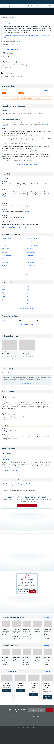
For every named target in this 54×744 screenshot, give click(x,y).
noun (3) (13, 62)
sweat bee (5, 269)
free (3, 296)
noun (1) (13, 18)
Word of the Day (27, 579)
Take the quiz (47, 697)
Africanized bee (7, 238)
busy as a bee (6, 255)
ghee (3, 300)
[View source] (37, 135)
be (3, 286)
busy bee (30, 255)
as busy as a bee (32, 238)
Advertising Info (20, 716)
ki (27, 303)
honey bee (5, 262)
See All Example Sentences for (26, 164)
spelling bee (31, 265)
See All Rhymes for (27, 308)
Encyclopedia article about (22, 486)
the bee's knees (32, 269)
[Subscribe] (49, 709)
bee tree (4, 252)
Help (6, 716)
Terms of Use (45, 716)
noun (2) (13, 53)
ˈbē (3, 21)
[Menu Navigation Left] (1, 5)
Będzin (4, 320)
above (29, 212)
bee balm (5, 242)
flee (28, 293)
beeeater (30, 242)
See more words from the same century (14, 227)
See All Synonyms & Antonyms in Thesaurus (26, 98)
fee (28, 290)
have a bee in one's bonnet (35, 259)
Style (3, 373)
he (3, 303)
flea (3, 293)
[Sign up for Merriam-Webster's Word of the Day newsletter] (36, 710)
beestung (30, 249)
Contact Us (29, 716)
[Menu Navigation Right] (52, 5)
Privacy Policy (37, 716)
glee (28, 300)
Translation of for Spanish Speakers (19, 484)
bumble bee (31, 252)
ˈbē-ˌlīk (12, 45)
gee (28, 296)
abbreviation (16, 73)
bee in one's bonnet (33, 245)
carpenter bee (6, 259)
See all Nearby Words (26, 325)
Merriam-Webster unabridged (27, 505)
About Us (12, 716)
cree (3, 290)
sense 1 (37, 206)
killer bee (5, 265)
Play (6, 690)
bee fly (4, 245)
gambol (26, 582)
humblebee (31, 262)
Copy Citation (27, 383)
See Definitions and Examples (26, 585)
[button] (4, 6)
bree (28, 286)
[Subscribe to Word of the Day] (23, 591)
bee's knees (5, 249)
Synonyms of (6, 24)
